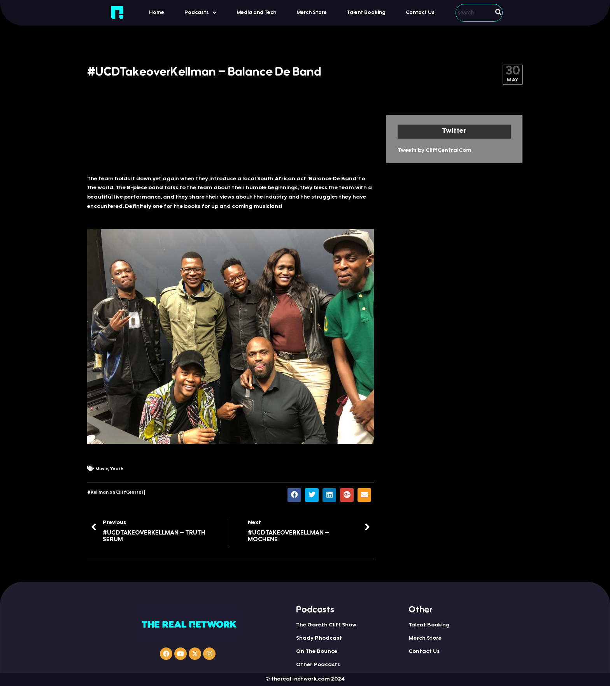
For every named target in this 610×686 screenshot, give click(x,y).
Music (101, 469)
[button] (200, 12)
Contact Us (420, 12)
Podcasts (200, 13)
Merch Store (311, 12)
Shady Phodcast (319, 638)
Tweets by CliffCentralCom (435, 150)
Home (156, 12)
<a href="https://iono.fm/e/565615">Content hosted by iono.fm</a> (230, 140)
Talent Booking (366, 12)
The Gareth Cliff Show (326, 625)
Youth (116, 469)
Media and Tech (256, 12)
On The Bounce (316, 651)
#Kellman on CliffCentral (115, 493)
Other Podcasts (318, 665)
